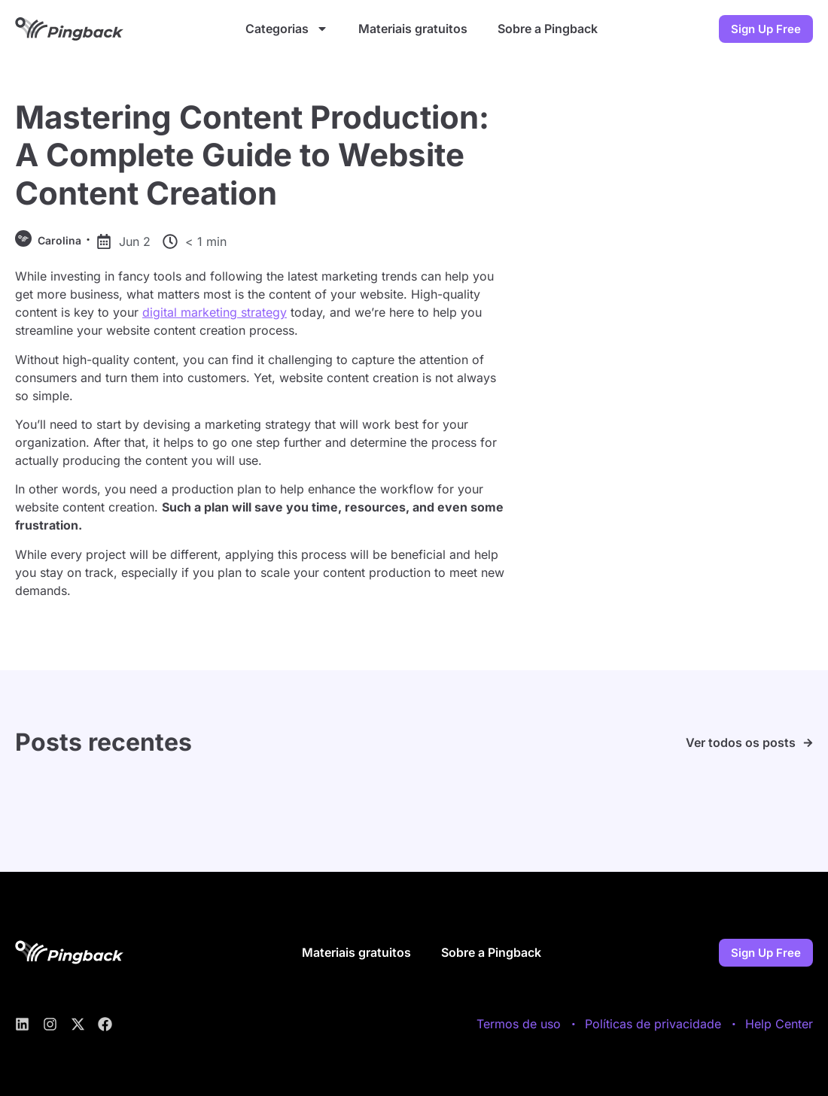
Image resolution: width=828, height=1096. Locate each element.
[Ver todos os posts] (808, 743)
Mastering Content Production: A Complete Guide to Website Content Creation (252, 155)
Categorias (286, 28)
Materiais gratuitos (412, 28)
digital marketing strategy (214, 312)
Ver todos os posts (741, 742)
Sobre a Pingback (548, 28)
